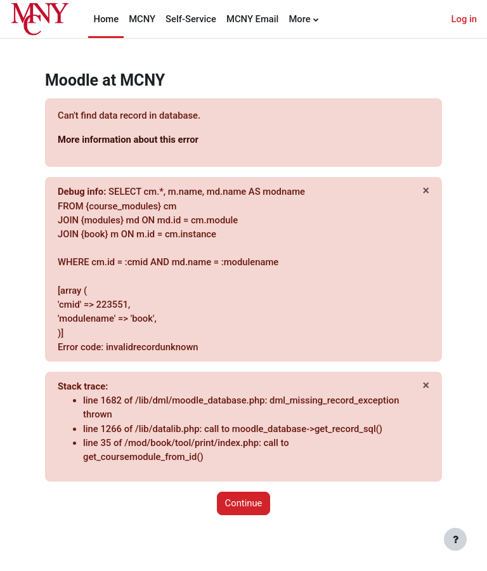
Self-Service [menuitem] (191, 19)
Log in (464, 19)
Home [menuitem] (106, 19)
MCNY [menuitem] (142, 19)
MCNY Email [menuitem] (252, 19)
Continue (244, 503)
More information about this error (128, 139)
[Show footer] (455, 539)
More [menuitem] (299, 19)
